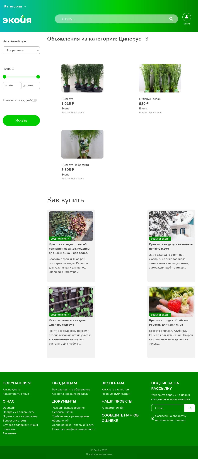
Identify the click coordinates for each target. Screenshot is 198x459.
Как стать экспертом (115, 390)
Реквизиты (10, 433)
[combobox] (21, 50)
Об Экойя (9, 408)
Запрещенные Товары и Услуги (73, 425)
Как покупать (11, 390)
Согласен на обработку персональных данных (170, 418)
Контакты (9, 429)
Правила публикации (116, 394)
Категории (13, 6)
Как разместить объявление (71, 390)
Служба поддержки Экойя (20, 425)
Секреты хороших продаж (70, 394)
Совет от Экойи (60, 238)
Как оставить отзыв (16, 394)
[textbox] (20, 50)
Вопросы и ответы (15, 421)
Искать (21, 120)
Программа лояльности (18, 412)
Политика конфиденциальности (73, 429)
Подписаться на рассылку (20, 416)
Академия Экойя (113, 408)
